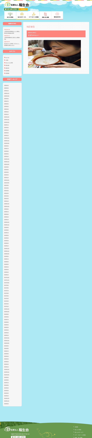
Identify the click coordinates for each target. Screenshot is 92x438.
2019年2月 (6, 234)
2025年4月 (6, 100)
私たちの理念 (76, 420)
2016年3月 (6, 321)
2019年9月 (6, 218)
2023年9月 (6, 137)
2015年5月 (6, 347)
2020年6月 (6, 205)
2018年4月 (6, 258)
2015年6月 (6, 344)
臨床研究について (78, 436)
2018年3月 (6, 260)
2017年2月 (6, 294)
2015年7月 (6, 342)
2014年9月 (6, 368)
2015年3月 (6, 352)
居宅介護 (8, 56)
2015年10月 (7, 334)
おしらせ (8, 48)
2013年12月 (7, 389)
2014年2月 (6, 386)
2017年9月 (6, 276)
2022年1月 (6, 168)
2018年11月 (7, 242)
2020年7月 (6, 202)
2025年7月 (6, 92)
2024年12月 (7, 108)
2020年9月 (6, 200)
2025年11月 (7, 84)
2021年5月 (6, 181)
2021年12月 (7, 171)
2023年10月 (7, 134)
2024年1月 (6, 126)
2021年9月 (6, 176)
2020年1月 (6, 210)
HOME (75, 418)
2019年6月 (6, 226)
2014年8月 (6, 371)
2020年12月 (7, 194)
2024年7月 (6, 116)
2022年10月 (7, 155)
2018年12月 (7, 239)
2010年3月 (6, 394)
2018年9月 (6, 247)
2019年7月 (6, 223)
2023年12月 (7, 129)
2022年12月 (7, 150)
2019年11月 (7, 216)
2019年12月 (7, 213)
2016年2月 (6, 323)
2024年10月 (7, 113)
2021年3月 (6, 187)
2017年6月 (6, 284)
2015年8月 (6, 339)
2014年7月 (6, 373)
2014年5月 (6, 379)
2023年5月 (6, 145)
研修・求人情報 (77, 428)
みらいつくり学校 (10, 53)
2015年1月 (6, 358)
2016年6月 (6, 313)
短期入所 (8, 59)
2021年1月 (6, 192)
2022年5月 (6, 163)
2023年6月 (6, 142)
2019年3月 (6, 231)
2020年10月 (7, 197)
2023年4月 (6, 147)
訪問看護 (8, 61)
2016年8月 (6, 308)
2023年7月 (6, 139)
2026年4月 (6, 76)
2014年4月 (6, 381)
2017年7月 (6, 281)
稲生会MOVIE (77, 431)
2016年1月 (6, 326)
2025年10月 (7, 87)
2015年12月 (7, 329)
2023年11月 (7, 131)
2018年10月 (7, 244)
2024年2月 (6, 123)
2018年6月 (6, 252)
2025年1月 (6, 105)
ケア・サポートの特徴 (79, 426)
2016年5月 (6, 315)
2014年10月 (7, 365)
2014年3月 (6, 384)
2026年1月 (6, 81)
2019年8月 (6, 221)
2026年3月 (6, 79)
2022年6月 (6, 160)
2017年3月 (6, 292)
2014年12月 (7, 360)
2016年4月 (6, 318)
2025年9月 (6, 89)
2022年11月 (7, 152)
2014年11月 (7, 363)
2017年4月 (6, 289)
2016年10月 (7, 302)
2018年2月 (6, 263)
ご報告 (7, 51)
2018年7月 (6, 250)
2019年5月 (6, 229)
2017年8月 (6, 279)
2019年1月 (6, 237)
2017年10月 (7, 273)
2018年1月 (6, 265)
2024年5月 (6, 118)
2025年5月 (6, 97)
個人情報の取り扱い (78, 433)
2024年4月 (6, 121)
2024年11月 (7, 110)
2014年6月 (6, 376)
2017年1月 (6, 297)
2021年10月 (7, 173)
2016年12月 (7, 300)
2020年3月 (6, 208)
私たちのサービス (78, 423)
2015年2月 (6, 355)
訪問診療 (8, 64)
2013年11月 (7, 392)
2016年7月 (6, 310)
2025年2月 (6, 102)
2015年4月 (6, 350)
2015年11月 (7, 331)
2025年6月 (6, 95)
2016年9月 (6, 305)
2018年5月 (6, 255)
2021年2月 (6, 189)
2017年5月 (6, 287)
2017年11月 (7, 271)
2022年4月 (6, 166)
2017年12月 (7, 268)
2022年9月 (6, 158)
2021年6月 (6, 179)
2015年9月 (6, 336)
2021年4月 (6, 184)
